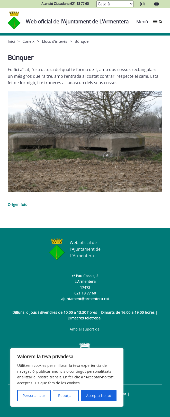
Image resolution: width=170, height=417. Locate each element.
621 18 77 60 (85, 293)
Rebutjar (65, 395)
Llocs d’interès (54, 41)
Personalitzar (34, 395)
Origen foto (17, 204)
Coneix (28, 41)
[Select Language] (114, 4)
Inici (11, 41)
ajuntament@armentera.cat (85, 298)
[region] (66, 377)
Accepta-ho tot (98, 395)
